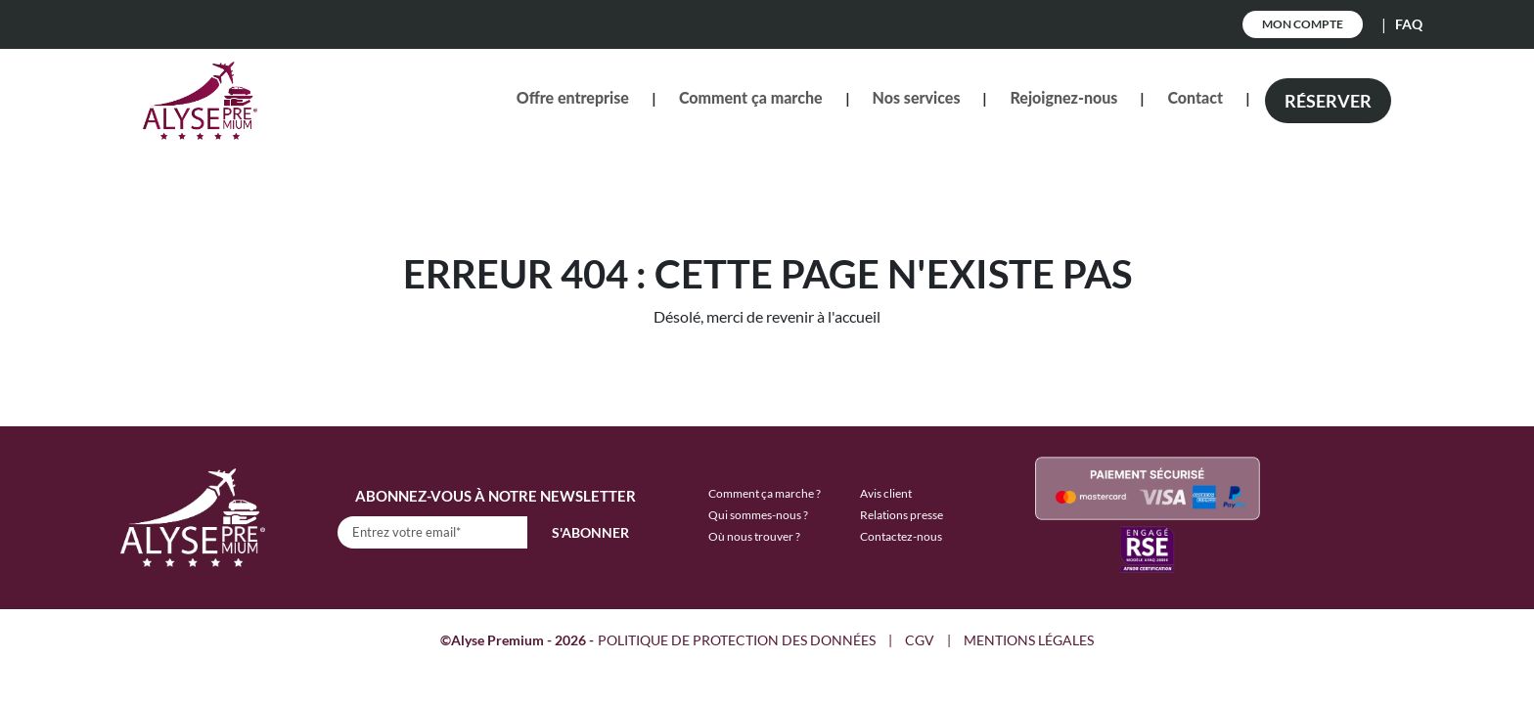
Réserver (1328, 100)
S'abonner (590, 532)
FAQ (1408, 24)
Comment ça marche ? (764, 493)
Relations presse (901, 514)
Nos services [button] (917, 97)
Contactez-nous (901, 536)
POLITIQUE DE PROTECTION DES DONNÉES (737, 640)
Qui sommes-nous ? (758, 514)
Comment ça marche (751, 97)
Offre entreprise (573, 97)
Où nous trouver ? (754, 536)
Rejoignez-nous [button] (1063, 97)
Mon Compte (1302, 24)
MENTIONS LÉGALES (1029, 640)
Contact (1195, 97)
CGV (919, 640)
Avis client (886, 493)
